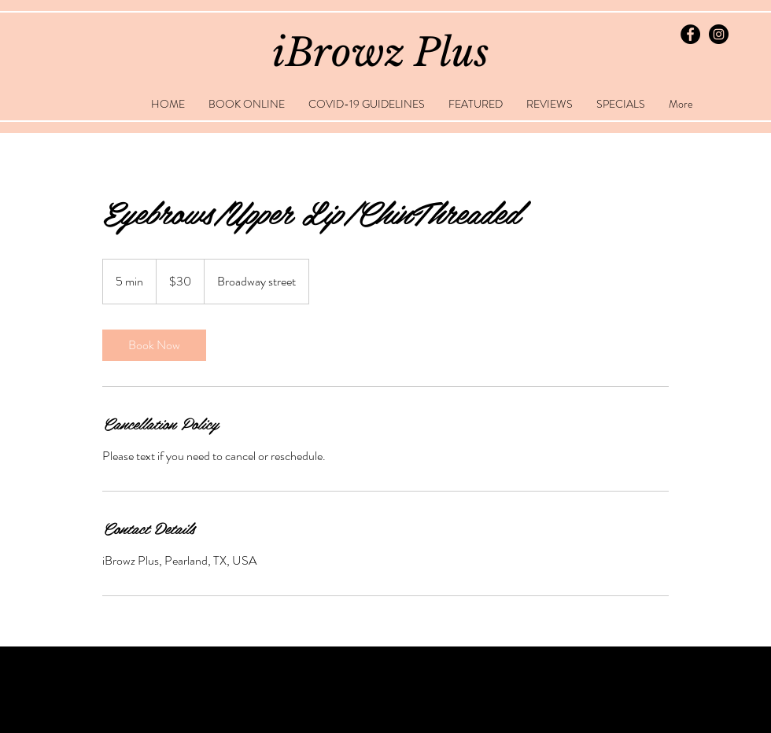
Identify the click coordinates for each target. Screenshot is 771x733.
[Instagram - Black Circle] (719, 34)
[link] (154, 345)
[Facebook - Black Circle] (690, 34)
